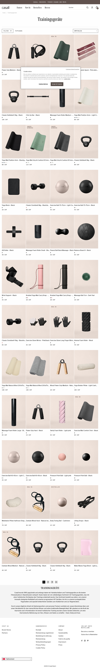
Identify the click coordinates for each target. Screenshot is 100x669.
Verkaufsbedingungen (43, 642)
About (60, 630)
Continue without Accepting (72, 69)
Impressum (62, 642)
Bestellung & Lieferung (43, 636)
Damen (19, 7)
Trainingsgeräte (12, 13)
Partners (5, 633)
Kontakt (38, 630)
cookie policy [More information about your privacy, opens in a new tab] (67, 79)
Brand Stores (6, 630)
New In (27, 7)
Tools (4, 13)
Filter (7, 31)
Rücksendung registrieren (45, 633)
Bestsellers (37, 7)
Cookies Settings (43, 84)
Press (60, 645)
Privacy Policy (40, 645)
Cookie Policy (40, 648)
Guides (60, 636)
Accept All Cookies (57, 84)
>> (56, 582)
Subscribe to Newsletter (89, 634)
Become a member (87, 631)
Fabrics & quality (64, 639)
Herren (47, 7)
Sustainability (63, 633)
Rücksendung (40, 639)
